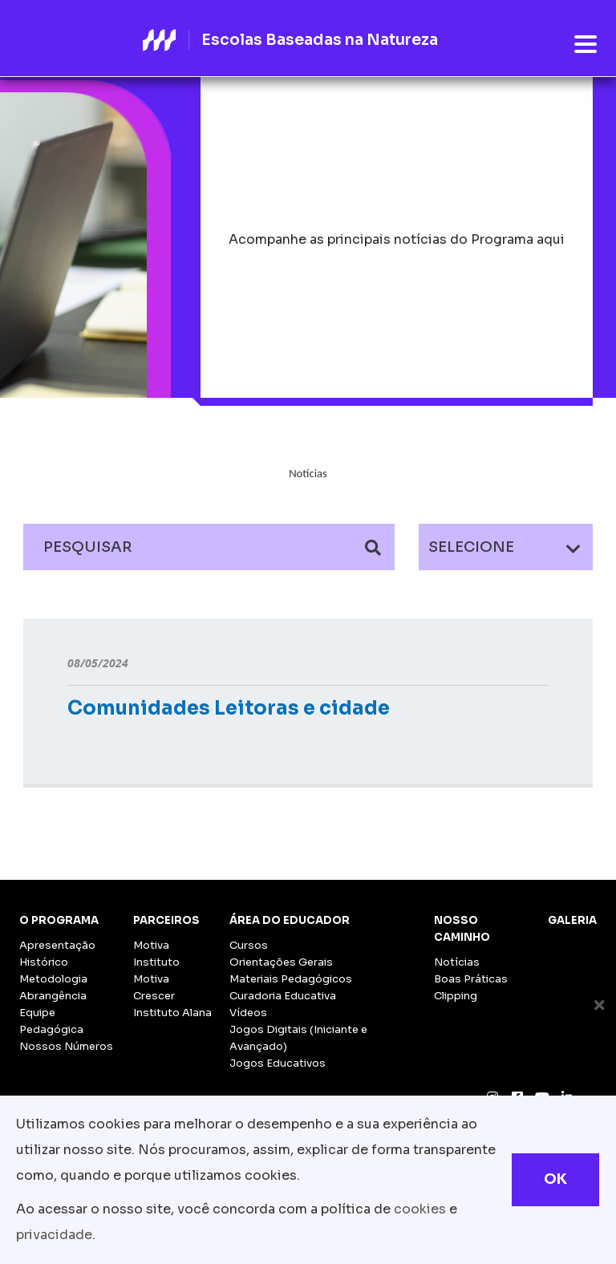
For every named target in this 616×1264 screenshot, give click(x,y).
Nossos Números (66, 1046)
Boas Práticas (471, 979)
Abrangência (53, 996)
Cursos (248, 945)
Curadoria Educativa (282, 996)
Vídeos (248, 1012)
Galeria (572, 920)
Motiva (151, 945)
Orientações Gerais (281, 962)
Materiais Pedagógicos (290, 979)
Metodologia (53, 979)
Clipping (455, 996)
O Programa (59, 920)
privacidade (54, 1234)
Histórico (43, 962)
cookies (420, 1209)
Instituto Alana (172, 1012)
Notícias (457, 962)
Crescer (154, 996)
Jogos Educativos (277, 1063)
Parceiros (166, 920)
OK (555, 1179)
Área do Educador (289, 920)
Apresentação (57, 945)
